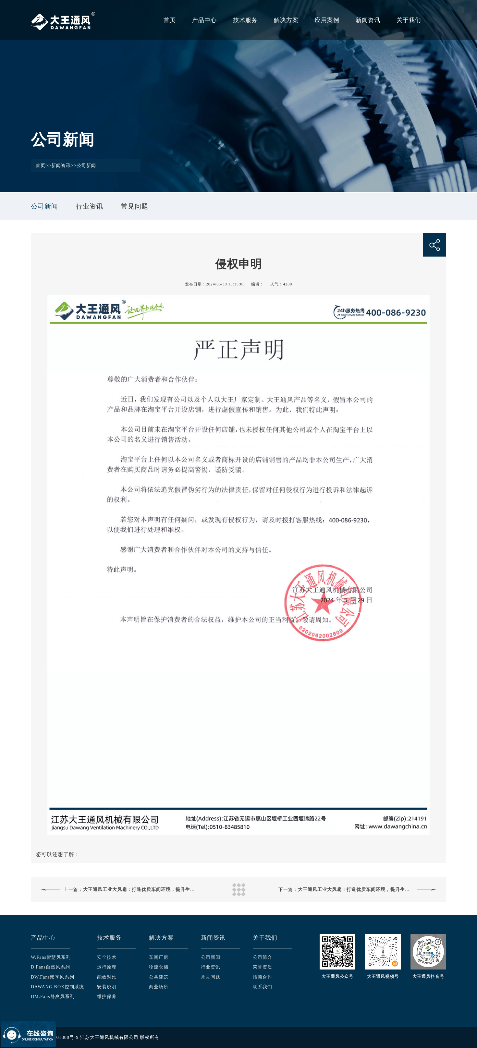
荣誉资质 (262, 967)
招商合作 (262, 977)
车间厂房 (158, 957)
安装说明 (106, 986)
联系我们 (262, 986)
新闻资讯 (368, 20)
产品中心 (204, 20)
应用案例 (327, 20)
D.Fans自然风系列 (50, 967)
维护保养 (106, 996)
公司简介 (262, 957)
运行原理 (106, 967)
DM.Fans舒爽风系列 (53, 996)
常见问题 (134, 206)
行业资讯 (89, 206)
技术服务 (245, 20)
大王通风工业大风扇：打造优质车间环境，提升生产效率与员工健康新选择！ (166, 889)
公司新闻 (86, 165)
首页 (170, 20)
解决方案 (286, 20)
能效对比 (106, 977)
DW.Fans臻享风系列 (52, 977)
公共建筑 (158, 977)
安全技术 (106, 957)
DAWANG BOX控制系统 (57, 986)
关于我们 (409, 20)
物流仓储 (158, 967)
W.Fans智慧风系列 (51, 957)
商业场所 (158, 986)
